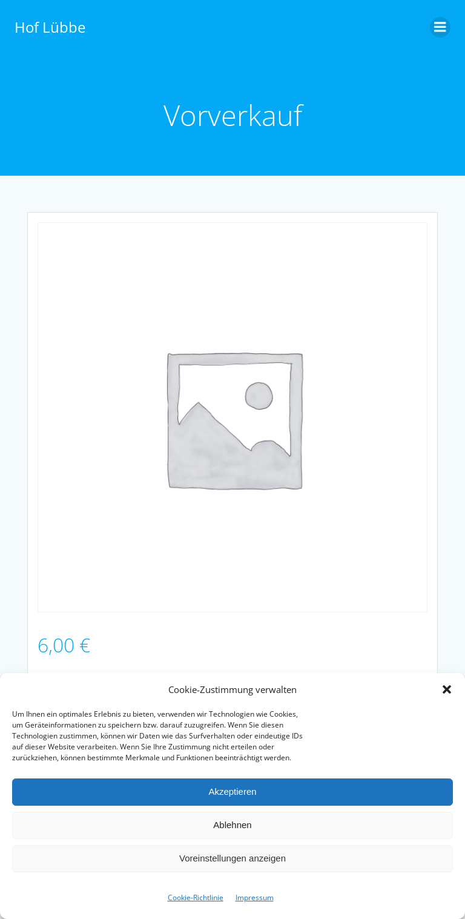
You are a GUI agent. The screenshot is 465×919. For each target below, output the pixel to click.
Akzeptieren (232, 791)
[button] (447, 689)
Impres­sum (255, 897)
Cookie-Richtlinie (195, 897)
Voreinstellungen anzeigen (232, 858)
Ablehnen (232, 825)
